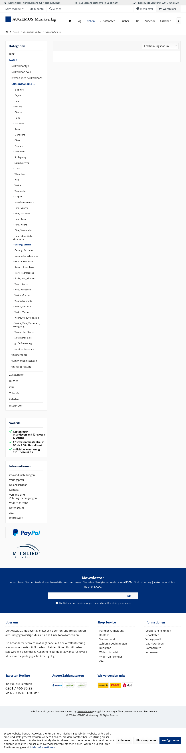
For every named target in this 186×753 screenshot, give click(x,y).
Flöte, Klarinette (22, 213)
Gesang (18, 106)
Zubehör (14, 393)
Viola (16, 179)
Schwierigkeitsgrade (24, 360)
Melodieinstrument (24, 202)
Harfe (17, 117)
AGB (11, 512)
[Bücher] (125, 21)
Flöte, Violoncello (22, 230)
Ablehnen (124, 740)
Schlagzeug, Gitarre (24, 278)
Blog (12, 54)
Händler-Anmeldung (111, 630)
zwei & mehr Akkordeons (27, 78)
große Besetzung (23, 343)
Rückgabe (105, 648)
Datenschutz (17, 508)
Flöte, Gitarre (21, 207)
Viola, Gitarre (21, 284)
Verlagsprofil (17, 480)
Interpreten (16, 405)
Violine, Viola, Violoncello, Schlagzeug (26, 325)
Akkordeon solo (21, 72)
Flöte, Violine (20, 224)
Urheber (14, 399)
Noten (13, 60)
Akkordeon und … (23, 84)
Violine (17, 185)
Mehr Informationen (42, 747)
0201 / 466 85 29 (19, 688)
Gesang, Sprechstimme (26, 255)
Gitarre (18, 112)
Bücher (13, 381)
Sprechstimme (21, 162)
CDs (11, 387)
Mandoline (19, 134)
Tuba (17, 168)
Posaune (18, 145)
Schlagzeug (20, 157)
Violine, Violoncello (23, 312)
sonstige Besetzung (24, 348)
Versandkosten (85, 711)
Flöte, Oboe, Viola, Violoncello (23, 237)
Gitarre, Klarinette (23, 261)
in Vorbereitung (21, 366)
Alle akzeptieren (146, 740)
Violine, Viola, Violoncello (26, 317)
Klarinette (19, 123)
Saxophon (19, 151)
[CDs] (137, 21)
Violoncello (19, 190)
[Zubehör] (150, 21)
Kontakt (14, 489)
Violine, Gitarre (22, 295)
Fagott (17, 95)
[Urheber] (165, 21)
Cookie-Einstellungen (22, 475)
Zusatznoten (16, 374)
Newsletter (152, 635)
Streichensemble (23, 337)
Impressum (16, 517)
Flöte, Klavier (20, 219)
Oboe (17, 140)
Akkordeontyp (20, 66)
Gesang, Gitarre (22, 244)
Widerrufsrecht (18, 503)
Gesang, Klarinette (23, 250)
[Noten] (90, 21)
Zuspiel (18, 196)
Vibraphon (19, 174)
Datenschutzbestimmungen (78, 603)
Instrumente (19, 354)
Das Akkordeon (18, 485)
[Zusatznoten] (107, 21)
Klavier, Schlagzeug (24, 272)
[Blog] (78, 21)
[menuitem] (168, 8)
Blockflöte (19, 89)
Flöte (16, 100)
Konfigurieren (170, 740)
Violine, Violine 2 (22, 306)
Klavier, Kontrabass (24, 267)
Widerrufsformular (110, 656)
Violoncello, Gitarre (24, 332)
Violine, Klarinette (23, 300)
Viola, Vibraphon (22, 289)
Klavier (17, 129)
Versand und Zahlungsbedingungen (23, 496)
